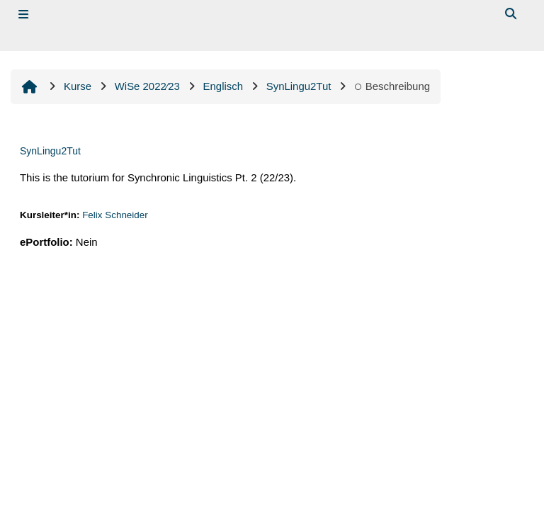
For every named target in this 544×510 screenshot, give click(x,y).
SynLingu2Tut (50, 151)
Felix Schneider (115, 215)
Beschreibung (392, 86)
